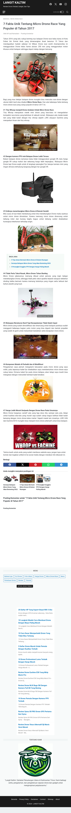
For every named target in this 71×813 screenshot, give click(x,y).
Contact (43, 805)
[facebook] (51, 4)
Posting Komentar (27, 34)
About (58, 805)
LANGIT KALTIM (14, 2)
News (63, 582)
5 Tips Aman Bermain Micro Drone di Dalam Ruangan (29, 261)
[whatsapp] (48, 465)
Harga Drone (39, 582)
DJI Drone (18, 582)
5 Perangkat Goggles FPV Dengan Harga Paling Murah (30, 267)
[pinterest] (35, 465)
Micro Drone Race (52, 582)
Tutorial (28, 586)
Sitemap (50, 805)
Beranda (14, 805)
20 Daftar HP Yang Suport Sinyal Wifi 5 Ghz (35, 615)
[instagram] (66, 4)
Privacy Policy (24, 805)
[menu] (6, 12)
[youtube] (61, 4)
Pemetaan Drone (10, 586)
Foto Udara (28, 582)
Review (20, 586)
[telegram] (61, 465)
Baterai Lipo (8, 582)
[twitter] (56, 4)
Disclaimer (34, 805)
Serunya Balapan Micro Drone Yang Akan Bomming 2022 (31, 264)
